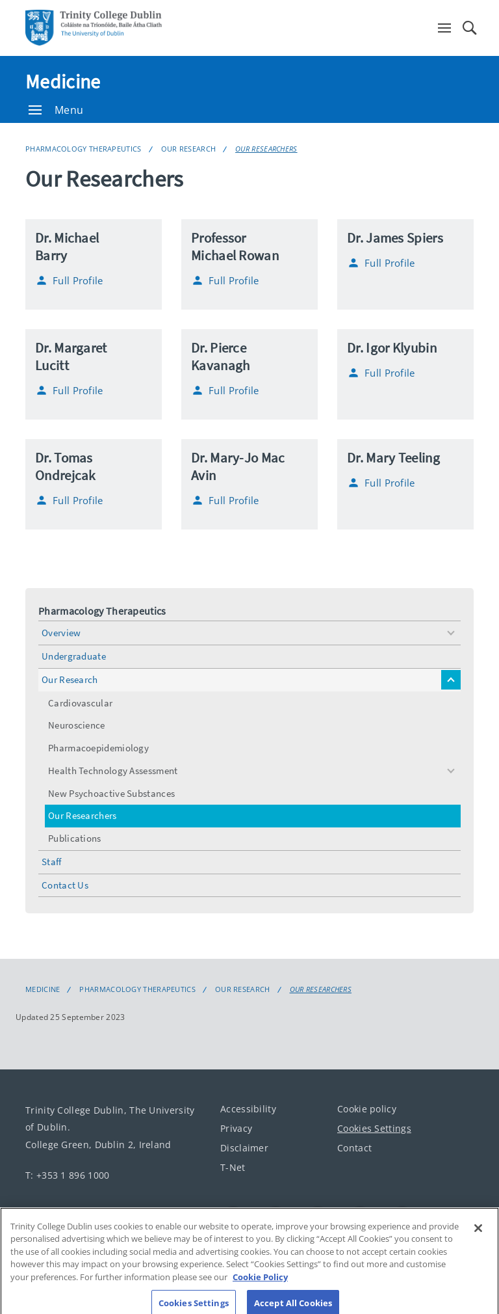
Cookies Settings (374, 1128)
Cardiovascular (80, 703)
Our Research (188, 149)
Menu (56, 110)
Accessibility (248, 1109)
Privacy (236, 1128)
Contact (354, 1148)
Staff (52, 861)
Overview (61, 632)
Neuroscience (76, 725)
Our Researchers (266, 149)
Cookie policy (366, 1109)
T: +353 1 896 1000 (67, 1175)
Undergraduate (74, 656)
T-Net (233, 1167)
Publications (74, 838)
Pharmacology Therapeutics (83, 149)
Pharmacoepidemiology (98, 748)
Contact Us (65, 885)
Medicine (62, 81)
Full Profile (69, 280)
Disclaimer (244, 1148)
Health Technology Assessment (112, 770)
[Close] (478, 1237)
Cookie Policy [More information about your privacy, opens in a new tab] (260, 1286)
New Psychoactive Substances (111, 793)
